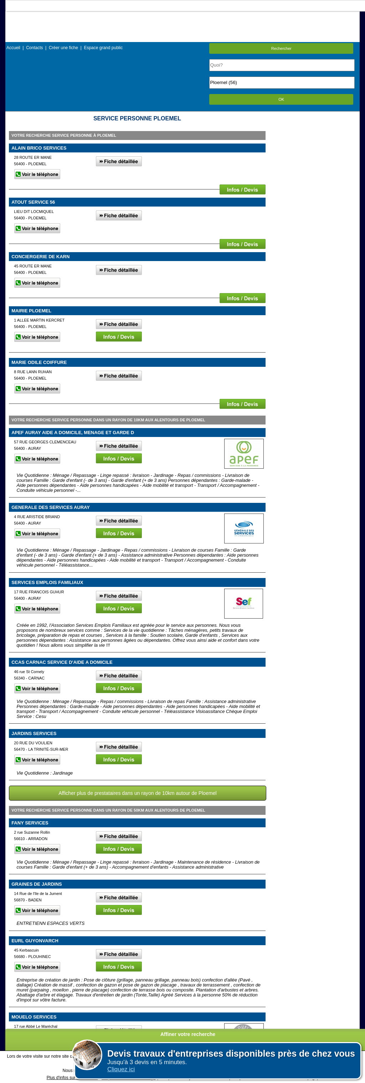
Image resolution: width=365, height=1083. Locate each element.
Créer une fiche (63, 47)
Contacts (34, 47)
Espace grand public (103, 47)
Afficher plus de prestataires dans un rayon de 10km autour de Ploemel (137, 793)
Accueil (13, 47)
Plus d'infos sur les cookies (72, 1077)
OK (281, 99)
